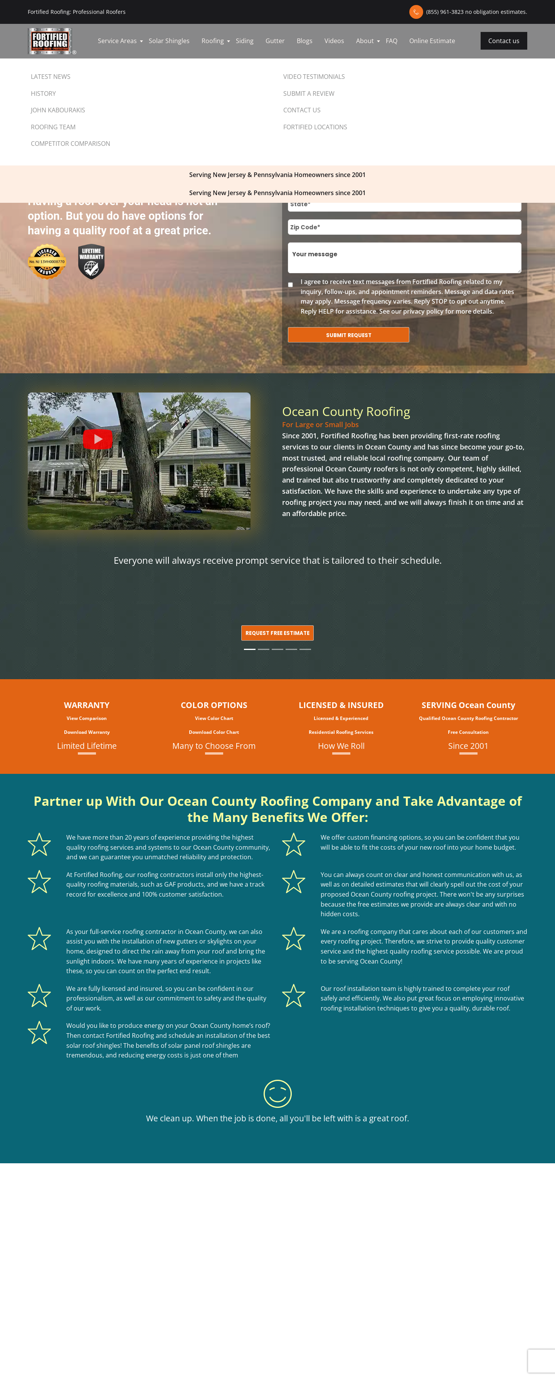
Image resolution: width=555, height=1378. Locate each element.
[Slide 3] (277, 649)
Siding (245, 41)
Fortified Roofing (349, 435)
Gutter (275, 41)
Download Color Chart (214, 732)
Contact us (504, 41)
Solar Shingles (169, 41)
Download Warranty (87, 732)
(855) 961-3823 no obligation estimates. (476, 11)
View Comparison (87, 718)
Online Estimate (432, 41)
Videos (334, 41)
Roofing (213, 41)
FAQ (391, 41)
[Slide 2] (263, 649)
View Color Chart (214, 718)
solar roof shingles (93, 1045)
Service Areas (117, 41)
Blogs (305, 41)
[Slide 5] (305, 649)
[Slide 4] (291, 649)
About (365, 41)
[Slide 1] (250, 649)
